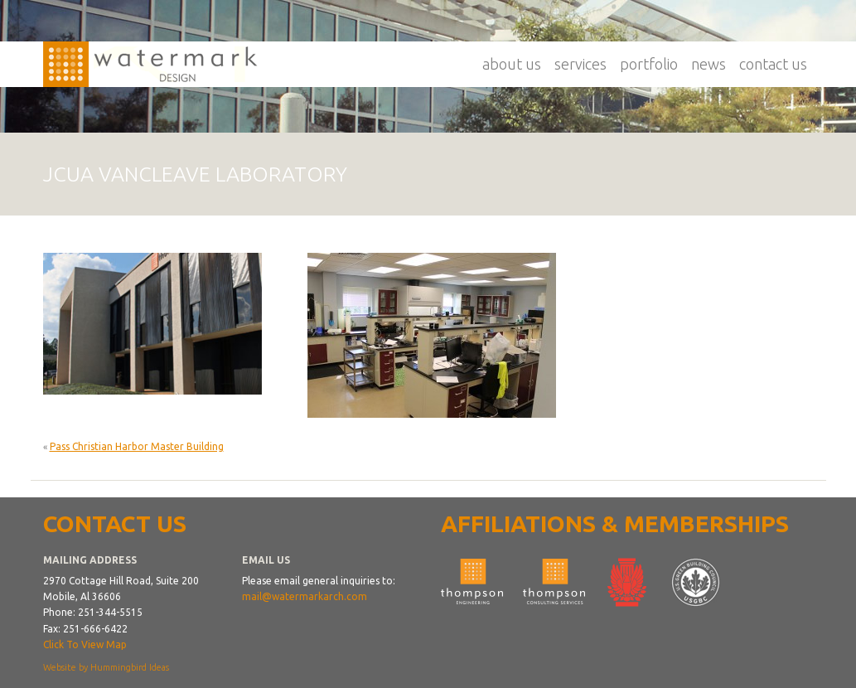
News (708, 64)
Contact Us (773, 64)
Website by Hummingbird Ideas (106, 667)
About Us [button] (511, 64)
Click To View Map (85, 644)
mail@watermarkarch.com (304, 596)
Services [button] (580, 64)
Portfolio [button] (649, 64)
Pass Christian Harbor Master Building (137, 446)
